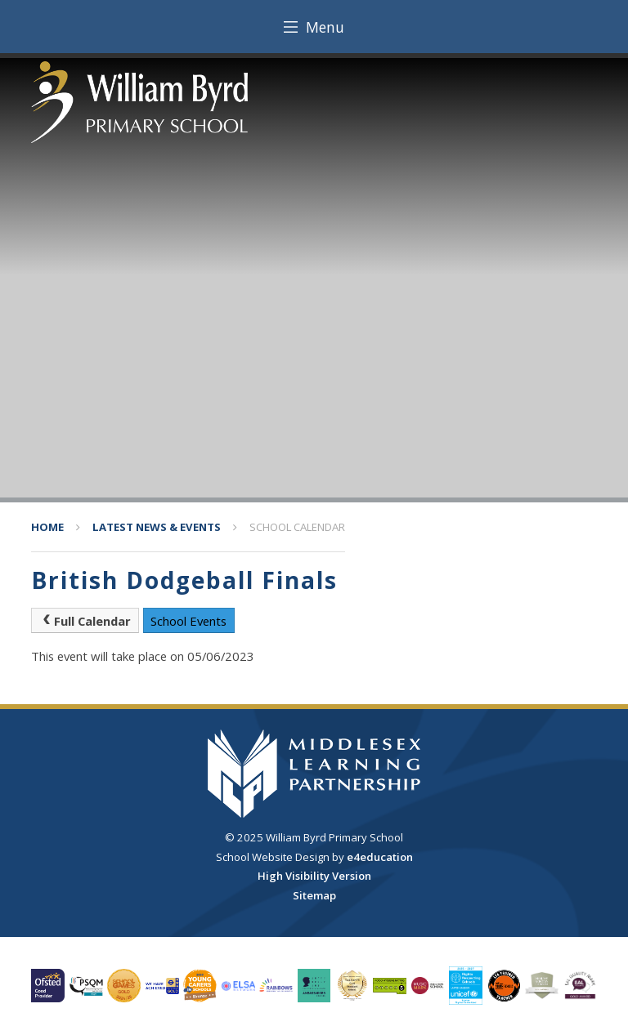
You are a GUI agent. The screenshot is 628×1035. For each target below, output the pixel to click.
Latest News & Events (156, 527)
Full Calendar (85, 621)
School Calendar (297, 527)
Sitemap (314, 895)
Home (47, 527)
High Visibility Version (314, 875)
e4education (380, 857)
